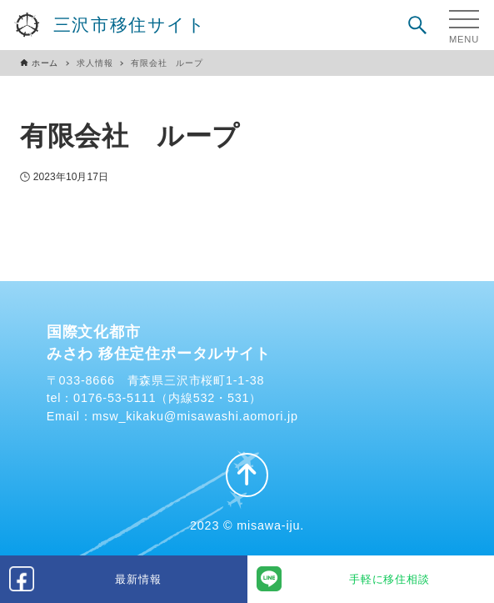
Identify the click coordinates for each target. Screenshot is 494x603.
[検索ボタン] (417, 25)
